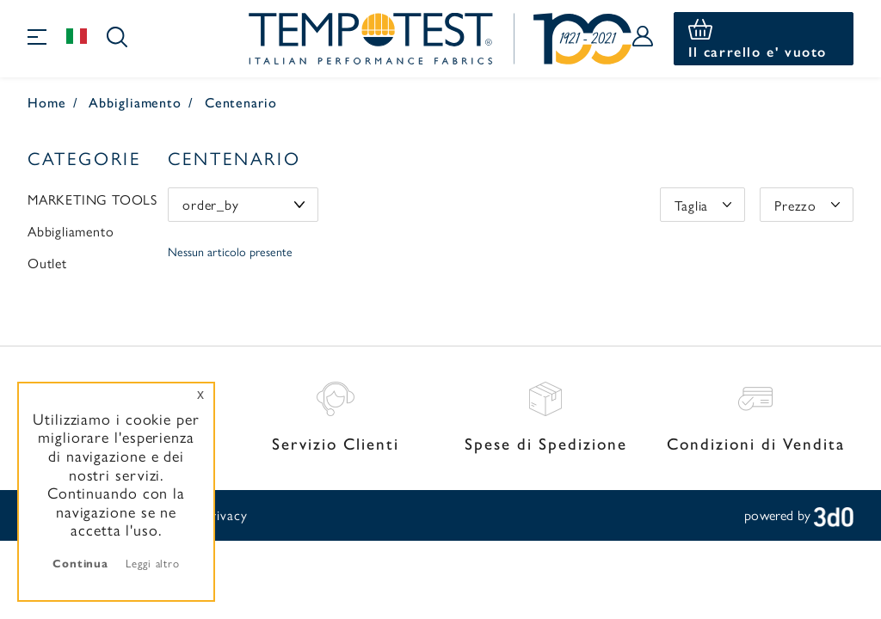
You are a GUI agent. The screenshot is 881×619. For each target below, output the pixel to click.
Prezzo (795, 205)
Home (47, 102)
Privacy (225, 514)
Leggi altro (153, 563)
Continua (80, 563)
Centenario (241, 102)
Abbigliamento (135, 102)
